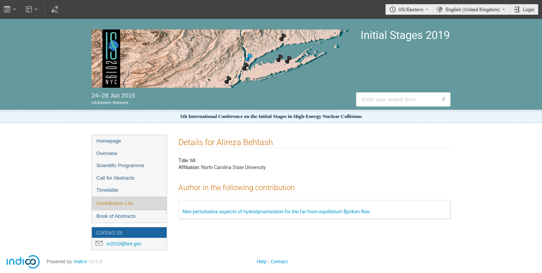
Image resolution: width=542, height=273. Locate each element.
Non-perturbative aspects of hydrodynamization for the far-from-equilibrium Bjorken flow (276, 211)
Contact (279, 261)
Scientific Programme (120, 165)
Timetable (107, 190)
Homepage (108, 141)
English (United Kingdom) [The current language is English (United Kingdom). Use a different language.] (473, 9)
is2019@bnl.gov (124, 243)
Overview (107, 153)
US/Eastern (410, 9)
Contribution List (114, 203)
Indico (80, 261)
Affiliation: (189, 167)
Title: (183, 160)
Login (528, 9)
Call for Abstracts (115, 178)
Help (261, 261)
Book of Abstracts (116, 216)
